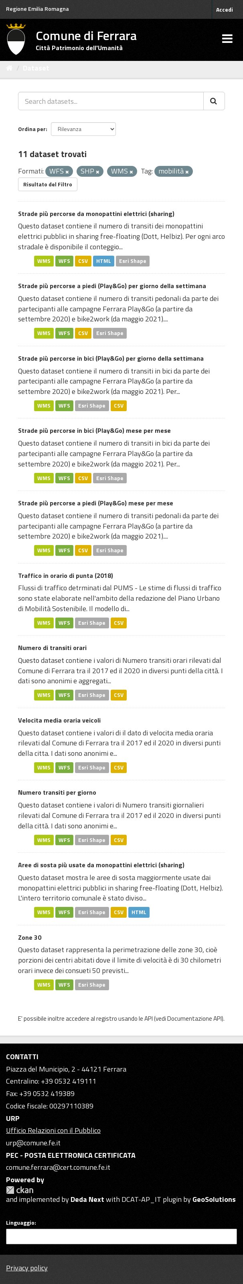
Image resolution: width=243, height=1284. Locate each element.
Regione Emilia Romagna (37, 8)
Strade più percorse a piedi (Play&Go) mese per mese (95, 503)
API (148, 1018)
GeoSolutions (214, 1199)
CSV (83, 261)
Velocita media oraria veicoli (59, 720)
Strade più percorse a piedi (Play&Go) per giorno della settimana (112, 286)
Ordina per (32, 129)
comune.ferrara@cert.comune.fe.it (58, 1167)
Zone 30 (29, 937)
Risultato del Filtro (47, 184)
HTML (103, 261)
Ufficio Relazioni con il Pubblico (53, 1130)
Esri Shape (132, 261)
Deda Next (87, 1199)
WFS (64, 261)
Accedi (224, 9)
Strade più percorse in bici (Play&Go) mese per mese (94, 430)
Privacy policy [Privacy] (27, 1267)
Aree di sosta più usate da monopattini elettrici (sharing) (101, 865)
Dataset (36, 68)
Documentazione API (194, 1018)
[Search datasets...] (111, 101)
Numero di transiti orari (52, 647)
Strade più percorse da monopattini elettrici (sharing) (96, 213)
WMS (44, 261)
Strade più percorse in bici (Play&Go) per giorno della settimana (111, 358)
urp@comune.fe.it (33, 1142)
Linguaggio (20, 1223)
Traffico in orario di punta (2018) (65, 575)
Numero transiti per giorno (57, 792)
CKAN (19, 1190)
